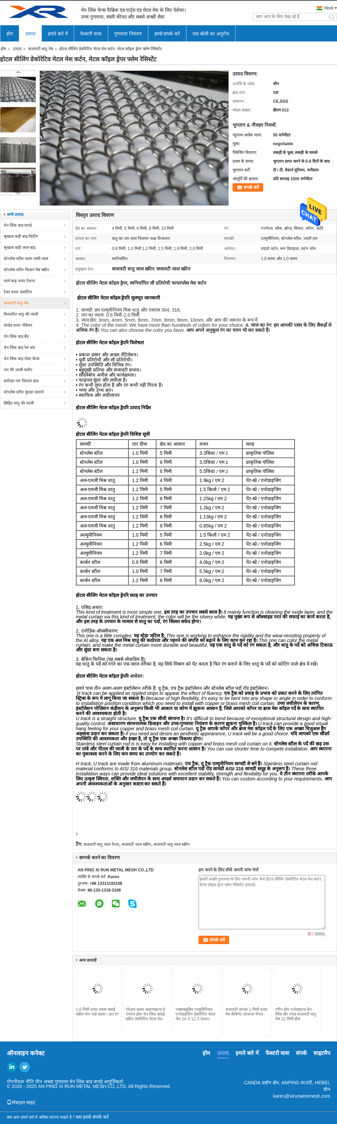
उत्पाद (30, 33)
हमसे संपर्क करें (167, 33)
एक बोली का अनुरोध (210, 33)
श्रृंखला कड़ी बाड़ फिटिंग (21, 236)
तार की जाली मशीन (18, 369)
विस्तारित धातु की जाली (21, 314)
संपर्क (301, 1053)
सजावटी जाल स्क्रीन (136, 844)
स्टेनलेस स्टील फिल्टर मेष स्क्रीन (26, 269)
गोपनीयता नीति (20, 1081)
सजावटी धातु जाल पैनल (101, 844)
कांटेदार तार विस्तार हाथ (21, 381)
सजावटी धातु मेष (40, 48)
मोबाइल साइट (21, 1102)
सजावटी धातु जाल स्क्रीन (172, 844)
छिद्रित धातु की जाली (19, 403)
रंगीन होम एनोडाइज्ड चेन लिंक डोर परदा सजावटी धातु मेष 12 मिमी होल (295, 1014)
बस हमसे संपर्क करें (92, 1117)
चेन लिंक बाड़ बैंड (16, 336)
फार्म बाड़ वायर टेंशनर (19, 281)
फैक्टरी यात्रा (91, 33)
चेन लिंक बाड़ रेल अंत (19, 347)
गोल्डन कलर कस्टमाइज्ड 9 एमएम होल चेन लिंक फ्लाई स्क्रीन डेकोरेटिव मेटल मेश (145, 1014)
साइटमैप (321, 1053)
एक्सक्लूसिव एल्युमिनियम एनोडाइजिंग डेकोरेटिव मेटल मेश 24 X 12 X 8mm (195, 1014)
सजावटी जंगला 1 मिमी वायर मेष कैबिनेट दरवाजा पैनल (246, 1012)
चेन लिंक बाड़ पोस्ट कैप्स (21, 358)
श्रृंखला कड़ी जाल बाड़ (19, 247)
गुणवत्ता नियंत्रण (128, 33)
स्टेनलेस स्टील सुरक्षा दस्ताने (24, 392)
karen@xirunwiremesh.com (301, 1096)
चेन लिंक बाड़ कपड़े (18, 225)
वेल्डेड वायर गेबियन (18, 325)
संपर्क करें (251, 187)
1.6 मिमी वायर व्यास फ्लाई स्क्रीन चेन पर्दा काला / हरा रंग (97, 1012)
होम (9, 33)
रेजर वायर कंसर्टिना (18, 292)
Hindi (328, 8)
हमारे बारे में (58, 33)
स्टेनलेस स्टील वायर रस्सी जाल (26, 258)
